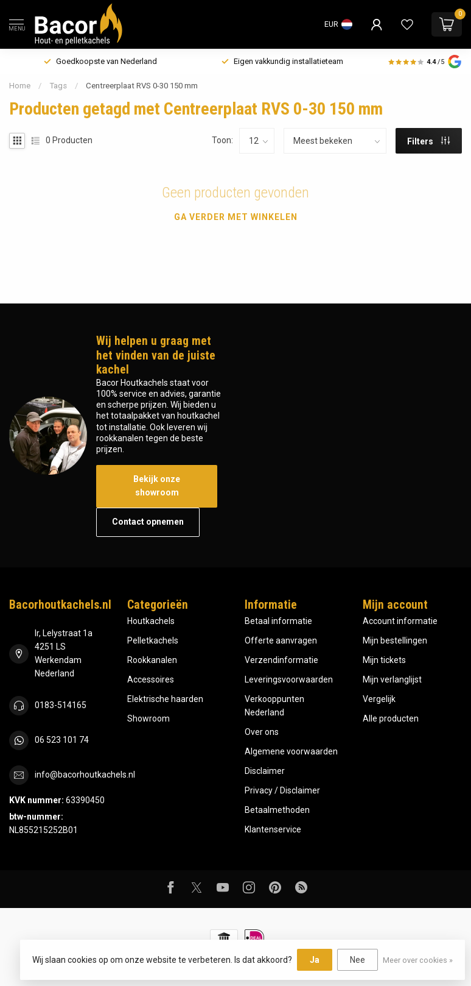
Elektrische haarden (165, 699)
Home (19, 85)
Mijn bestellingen (395, 640)
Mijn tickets (384, 660)
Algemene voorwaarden (291, 751)
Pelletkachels (152, 640)
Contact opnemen (148, 522)
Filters (428, 141)
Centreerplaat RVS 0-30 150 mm (142, 85)
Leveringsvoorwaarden (289, 679)
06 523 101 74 (62, 740)
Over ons (262, 732)
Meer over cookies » (418, 960)
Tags (58, 85)
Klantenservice (273, 829)
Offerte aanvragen (281, 640)
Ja (314, 960)
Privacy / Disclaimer (282, 790)
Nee (357, 960)
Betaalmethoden (277, 810)
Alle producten (391, 718)
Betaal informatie (278, 621)
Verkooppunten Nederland (274, 705)
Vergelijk (379, 699)
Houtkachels (151, 621)
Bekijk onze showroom (156, 485)
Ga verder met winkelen (236, 217)
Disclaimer (265, 771)
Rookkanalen (152, 660)
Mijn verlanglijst (392, 679)
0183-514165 (60, 705)
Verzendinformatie (281, 660)
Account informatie (400, 621)
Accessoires (150, 679)
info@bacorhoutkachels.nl (85, 774)
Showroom (148, 718)
